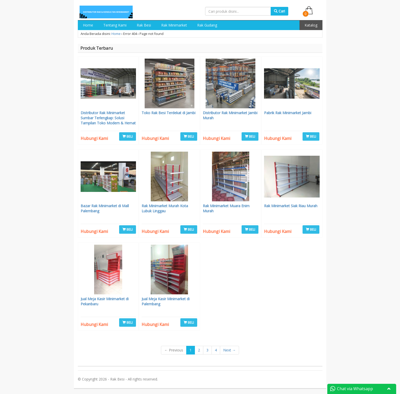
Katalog (311, 25)
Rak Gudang (207, 25)
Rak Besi (144, 25)
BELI (127, 136)
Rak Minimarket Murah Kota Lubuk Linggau (165, 208)
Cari (279, 11)
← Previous (173, 350)
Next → (229, 350)
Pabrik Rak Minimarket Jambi (287, 112)
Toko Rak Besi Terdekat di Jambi (168, 112)
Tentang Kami (115, 25)
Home (88, 25)
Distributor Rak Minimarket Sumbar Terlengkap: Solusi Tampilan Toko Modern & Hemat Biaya (108, 120)
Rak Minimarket (174, 25)
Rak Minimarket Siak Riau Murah (290, 205)
